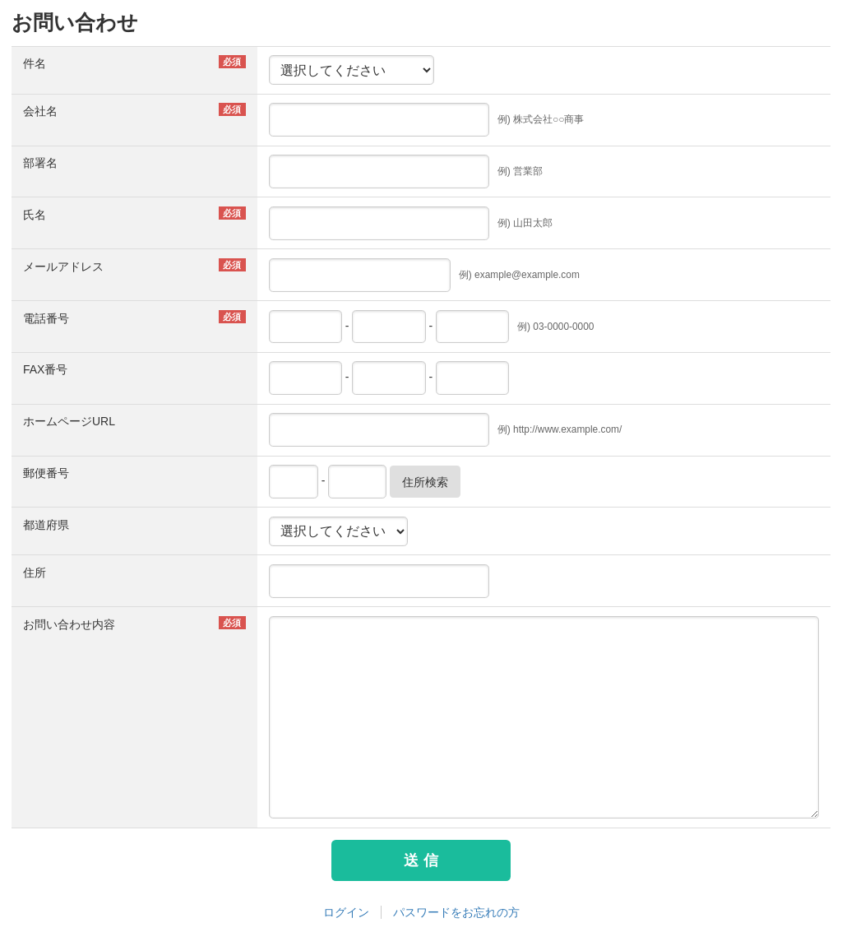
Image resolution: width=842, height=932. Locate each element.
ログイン (346, 912)
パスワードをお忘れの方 (456, 912)
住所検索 (425, 482)
